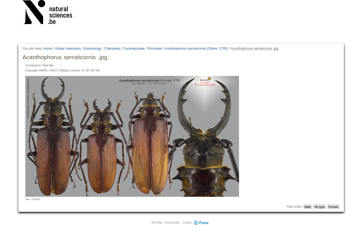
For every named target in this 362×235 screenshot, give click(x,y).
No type (320, 206)
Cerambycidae (134, 49)
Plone (201, 222)
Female (333, 206)
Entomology (92, 49)
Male (307, 206)
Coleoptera (112, 49)
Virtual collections (68, 49)
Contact (186, 222)
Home (47, 49)
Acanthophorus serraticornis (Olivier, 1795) (196, 49)
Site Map (156, 222)
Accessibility (172, 222)
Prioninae (154, 49)
